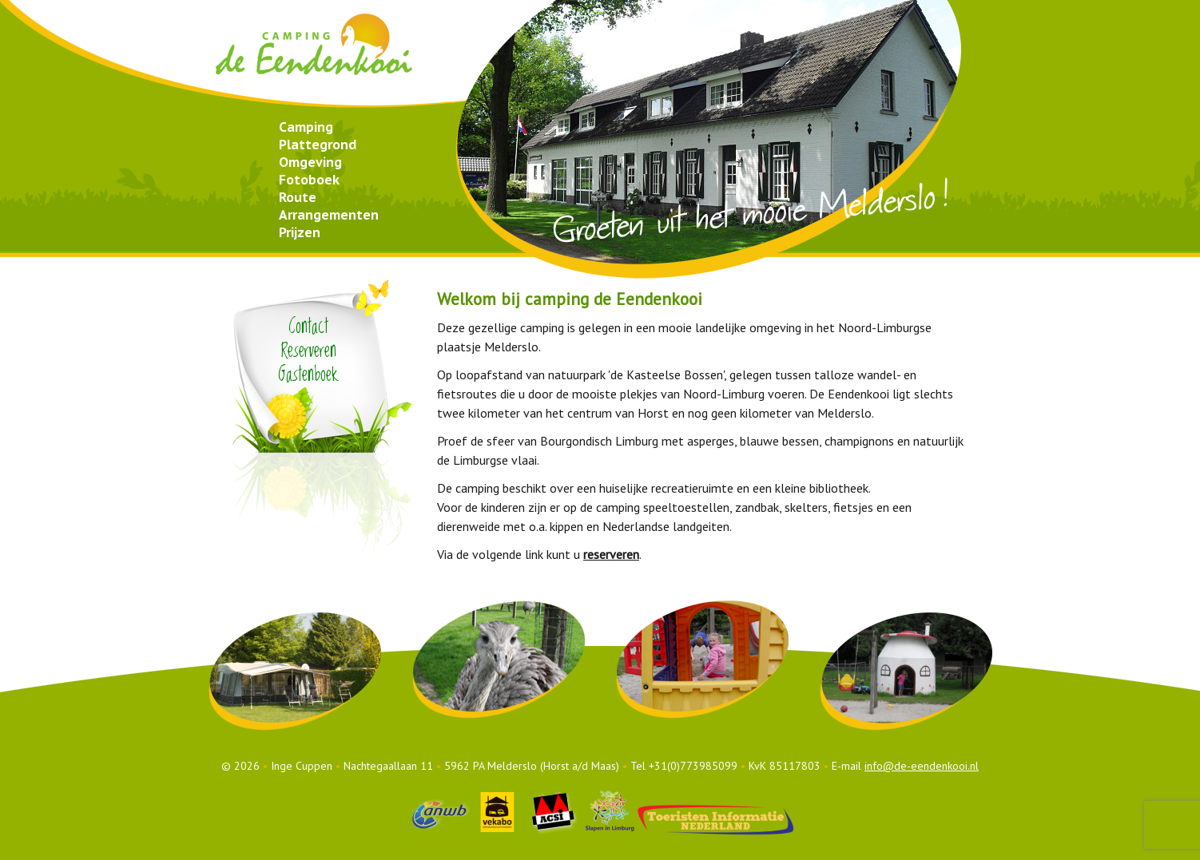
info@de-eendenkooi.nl (921, 766)
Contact (308, 327)
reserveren (611, 554)
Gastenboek (308, 375)
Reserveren (308, 351)
